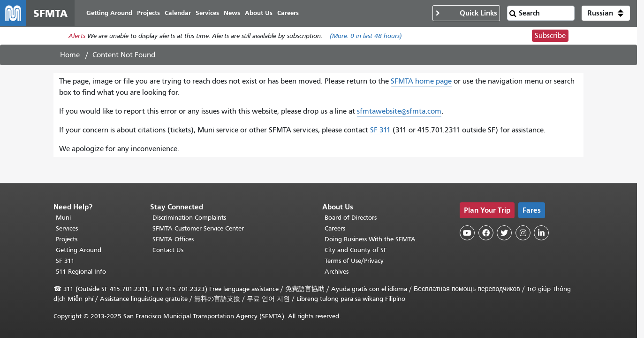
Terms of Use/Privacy (354, 261)
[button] (606, 13)
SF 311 (380, 130)
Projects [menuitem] (148, 13)
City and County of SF (356, 250)
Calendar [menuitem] (178, 13)
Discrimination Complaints (189, 218)
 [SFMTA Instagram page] (523, 233)
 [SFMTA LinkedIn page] (541, 233)
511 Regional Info (81, 272)
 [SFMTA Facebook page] (486, 233)
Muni (63, 218)
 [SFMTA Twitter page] (504, 233)
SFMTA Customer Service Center (198, 228)
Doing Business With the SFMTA (370, 239)
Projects (66, 239)
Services (67, 228)
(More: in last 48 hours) (366, 36)
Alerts (76, 36)
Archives (337, 272)
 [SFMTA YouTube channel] (467, 233)
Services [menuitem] (207, 13)
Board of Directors (351, 218)
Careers (335, 228)
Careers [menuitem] (288, 13)
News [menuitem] (232, 13)
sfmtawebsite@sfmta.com (399, 111)
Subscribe (550, 35)
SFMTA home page (421, 81)
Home (70, 55)
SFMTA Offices (173, 239)
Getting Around (78, 250)
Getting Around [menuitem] (109, 13)
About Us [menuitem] (259, 13)
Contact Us (167, 250)
